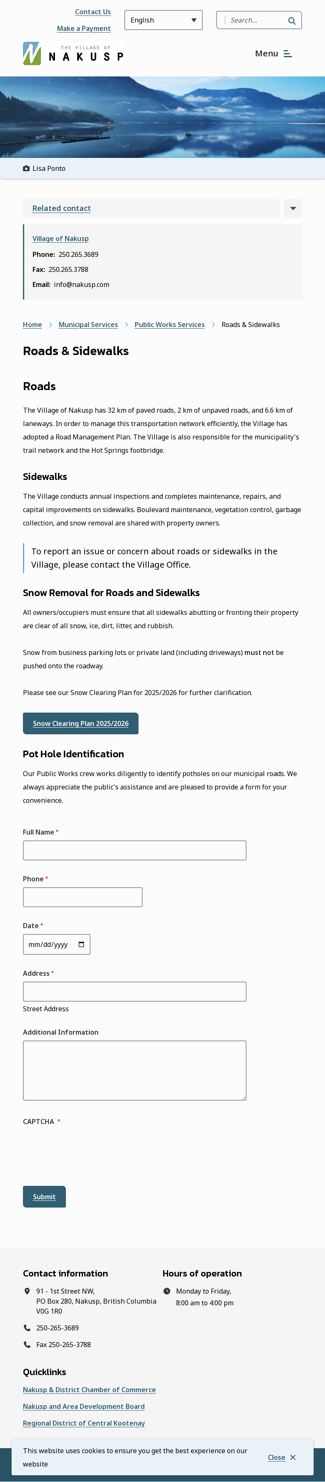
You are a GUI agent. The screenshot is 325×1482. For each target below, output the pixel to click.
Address (36, 973)
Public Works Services (170, 324)
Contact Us (93, 11)
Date (31, 925)
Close (276, 1457)
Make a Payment (84, 28)
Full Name (38, 832)
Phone (33, 878)
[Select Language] (163, 20)
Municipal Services (88, 324)
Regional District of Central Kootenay (84, 1423)
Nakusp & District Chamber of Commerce (89, 1389)
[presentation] (86, 1156)
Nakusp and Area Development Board (84, 1406)
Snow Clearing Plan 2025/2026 (80, 723)
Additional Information (60, 1032)
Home (32, 324)
